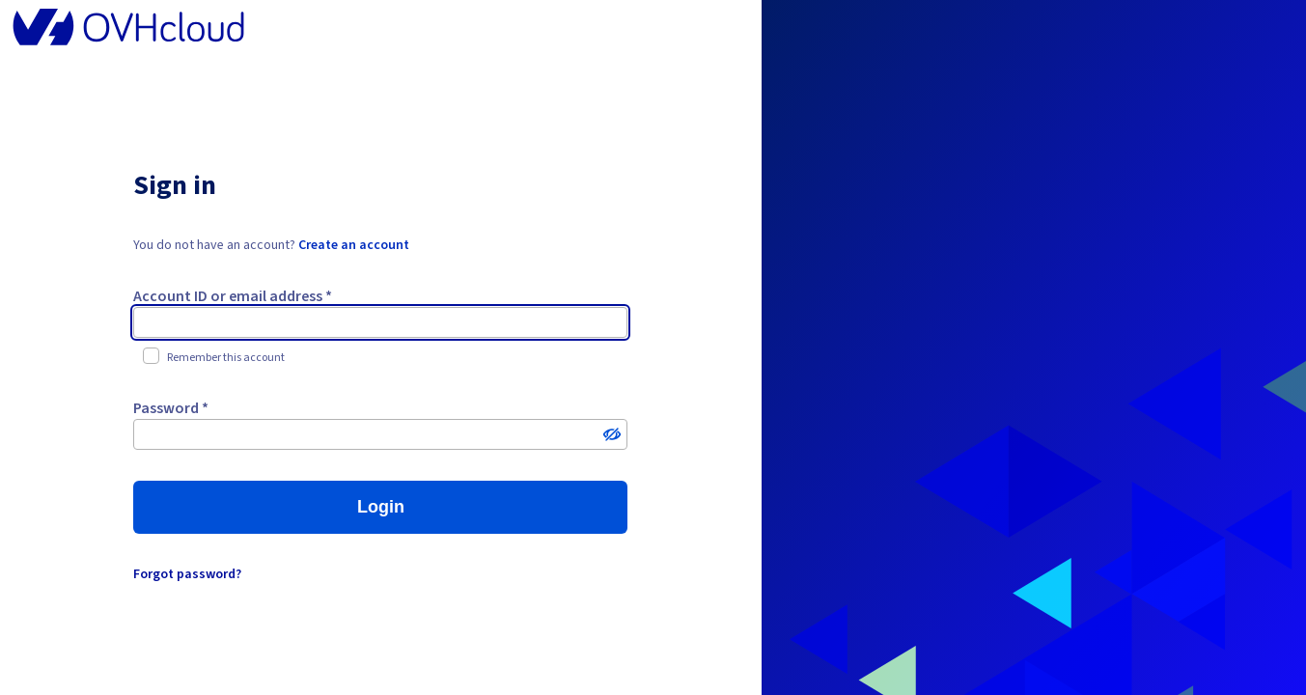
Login (380, 506)
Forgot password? (187, 574)
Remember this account (214, 357)
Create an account (353, 245)
